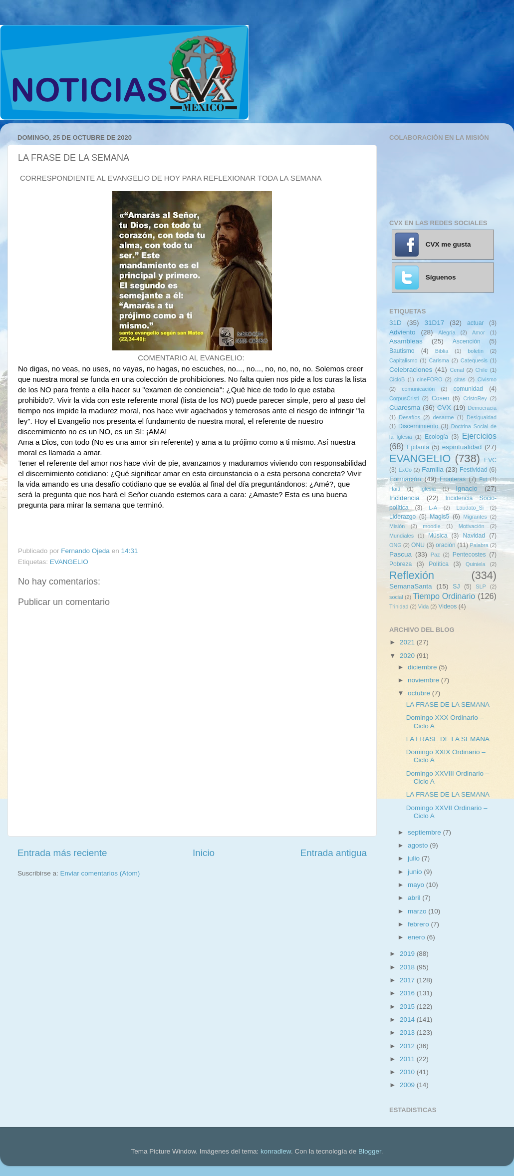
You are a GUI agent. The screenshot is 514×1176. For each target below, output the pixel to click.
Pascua (400, 554)
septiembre (425, 832)
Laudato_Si (470, 508)
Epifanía (418, 447)
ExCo (405, 470)
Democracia (482, 408)
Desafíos (409, 417)
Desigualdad (482, 417)
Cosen (440, 398)
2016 (408, 993)
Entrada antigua (333, 853)
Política (439, 564)
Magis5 (439, 516)
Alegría (446, 332)
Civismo (487, 379)
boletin (476, 351)
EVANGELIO (69, 562)
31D (395, 322)
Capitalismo (403, 360)
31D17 (434, 322)
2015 (408, 1006)
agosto (419, 845)
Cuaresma (404, 407)
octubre (420, 693)
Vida (423, 606)
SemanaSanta (410, 586)
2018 (408, 967)
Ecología (436, 436)
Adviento (402, 332)
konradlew (275, 1151)
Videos (447, 606)
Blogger (369, 1151)
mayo (417, 884)
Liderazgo (402, 516)
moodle (431, 526)
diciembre (423, 667)
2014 (408, 1019)
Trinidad (399, 606)
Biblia (441, 351)
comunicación (418, 389)
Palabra (479, 545)
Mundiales (401, 536)
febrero (419, 924)
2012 (408, 1046)
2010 (408, 1072)
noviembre (424, 680)
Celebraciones (410, 369)
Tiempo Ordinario (444, 595)
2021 (408, 642)
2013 (408, 1032)
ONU (418, 545)
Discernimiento (418, 426)
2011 (408, 1059)
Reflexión (411, 575)
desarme (443, 417)
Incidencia (404, 498)
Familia (433, 469)
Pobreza (400, 564)
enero (417, 937)
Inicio (204, 853)
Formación (405, 479)
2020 (408, 655)
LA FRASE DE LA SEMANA (448, 704)
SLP (481, 586)
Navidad (474, 535)
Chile (481, 370)
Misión (397, 526)
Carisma (439, 360)
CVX (444, 407)
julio (415, 858)
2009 (408, 1085)
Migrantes (475, 517)
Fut (483, 479)
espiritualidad (462, 447)
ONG (395, 545)
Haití (394, 489)
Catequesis (474, 360)
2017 (408, 980)
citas (459, 379)
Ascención (467, 341)
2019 (408, 953)
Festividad (473, 469)
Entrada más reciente (62, 853)
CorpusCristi (404, 398)
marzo (418, 911)
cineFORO (429, 379)
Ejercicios (479, 435)
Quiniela (476, 564)
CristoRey (475, 398)
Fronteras (453, 479)
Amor (478, 332)
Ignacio (467, 488)
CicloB (397, 379)
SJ (456, 586)
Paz (435, 555)
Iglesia (428, 489)
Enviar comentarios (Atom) (100, 873)
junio (416, 872)
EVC (490, 460)
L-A (433, 508)
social (396, 597)
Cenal (457, 370)
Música (437, 535)
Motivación (472, 526)
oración (446, 545)
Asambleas (406, 341)
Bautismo (402, 350)
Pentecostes (469, 554)
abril (415, 897)
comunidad (468, 388)
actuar (475, 322)
